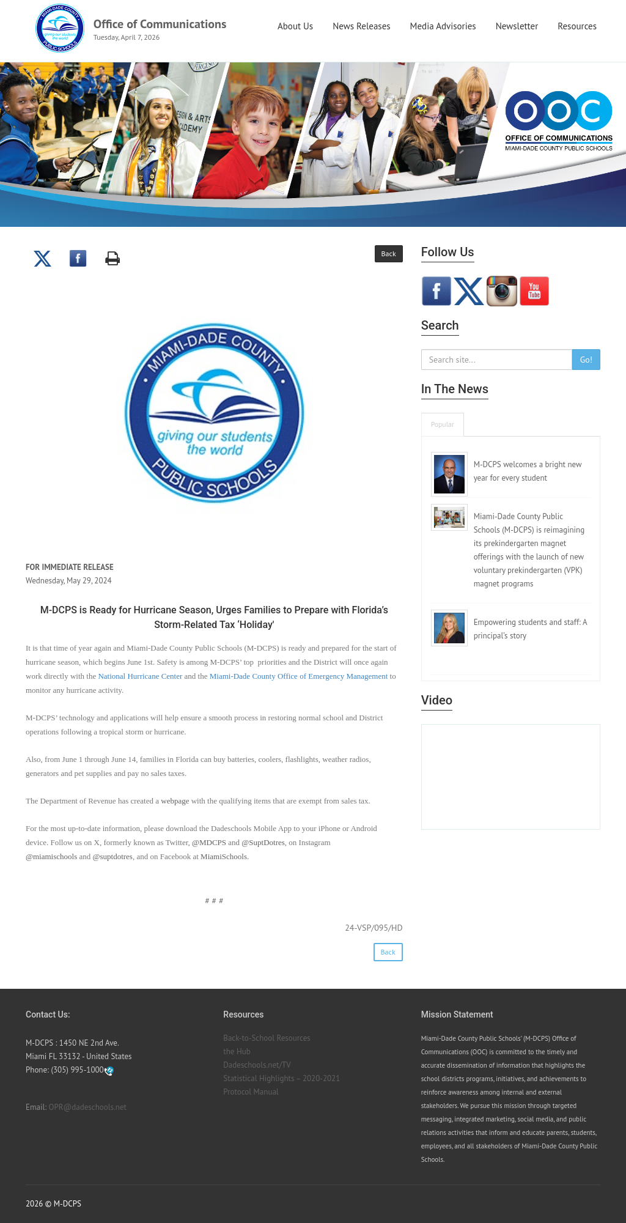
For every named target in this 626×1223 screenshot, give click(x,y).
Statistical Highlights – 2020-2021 (281, 1078)
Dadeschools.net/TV (256, 1065)
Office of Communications (160, 24)
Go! (586, 359)
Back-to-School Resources (266, 1038)
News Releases (361, 26)
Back (388, 253)
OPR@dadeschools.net (88, 1107)
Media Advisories (443, 26)
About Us (295, 26)
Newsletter (517, 26)
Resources (577, 26)
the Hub (236, 1051)
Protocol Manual (250, 1092)
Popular (442, 424)
